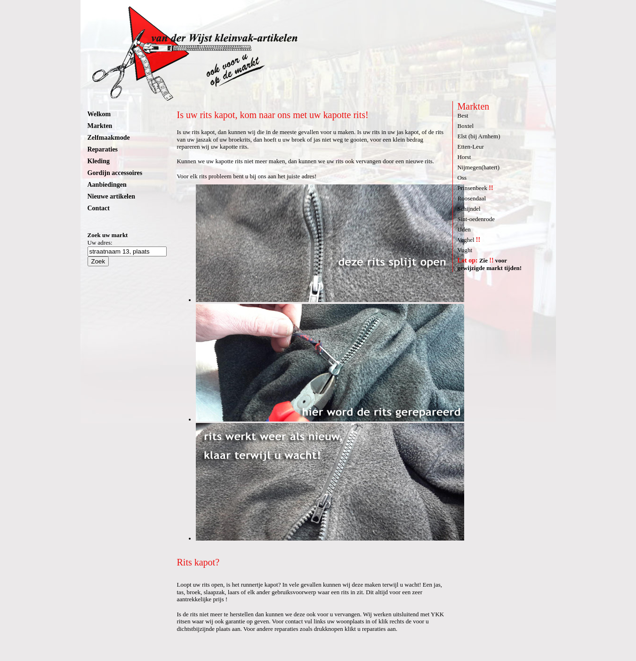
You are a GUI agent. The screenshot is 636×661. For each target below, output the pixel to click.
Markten (100, 125)
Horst (464, 156)
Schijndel (469, 208)
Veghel (469, 239)
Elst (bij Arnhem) (479, 136)
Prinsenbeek (475, 187)
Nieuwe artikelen (111, 196)
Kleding (99, 161)
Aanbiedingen (107, 184)
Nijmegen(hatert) (479, 167)
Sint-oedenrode (476, 219)
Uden (464, 229)
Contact (99, 208)
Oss (462, 177)
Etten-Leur (471, 146)
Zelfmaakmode (109, 137)
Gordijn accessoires (115, 172)
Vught (465, 250)
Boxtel (466, 125)
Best (463, 115)
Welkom (99, 114)
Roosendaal (472, 198)
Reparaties (103, 149)
